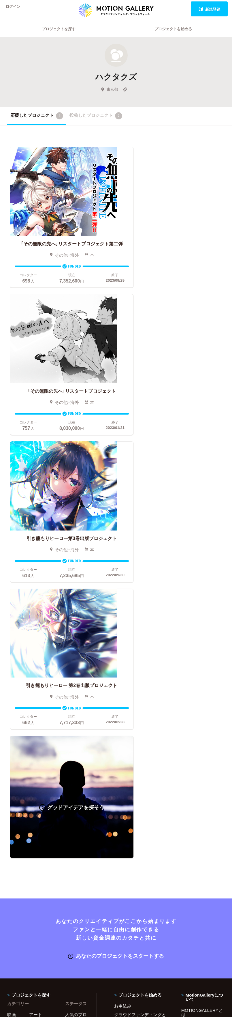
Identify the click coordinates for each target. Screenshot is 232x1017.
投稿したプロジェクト (95, 123)
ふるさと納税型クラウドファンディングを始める (140, 753)
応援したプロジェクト (36, 123)
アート (35, 695)
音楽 (33, 704)
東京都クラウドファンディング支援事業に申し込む (140, 766)
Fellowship (124, 734)
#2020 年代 (192, 704)
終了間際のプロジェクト (76, 725)
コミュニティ (18, 723)
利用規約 (190, 738)
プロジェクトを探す (59, 36)
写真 (11, 704)
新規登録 (209, 9)
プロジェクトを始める (173, 36)
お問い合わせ (194, 721)
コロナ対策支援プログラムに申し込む (140, 779)
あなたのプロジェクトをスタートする (116, 637)
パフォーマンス (18, 758)
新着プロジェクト (76, 710)
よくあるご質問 (196, 712)
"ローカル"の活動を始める (139, 743)
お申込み (122, 687)
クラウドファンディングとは (140, 697)
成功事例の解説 (129, 717)
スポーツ (37, 756)
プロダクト (40, 721)
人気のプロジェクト (76, 697)
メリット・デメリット (135, 725)
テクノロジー (40, 745)
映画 (11, 695)
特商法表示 (192, 756)
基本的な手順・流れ (132, 708)
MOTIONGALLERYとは (202, 693)
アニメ (13, 712)
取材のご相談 (194, 730)
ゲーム (35, 712)
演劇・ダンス (39, 732)
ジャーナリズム (18, 775)
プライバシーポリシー (203, 747)
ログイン (15, 9)
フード (35, 764)
